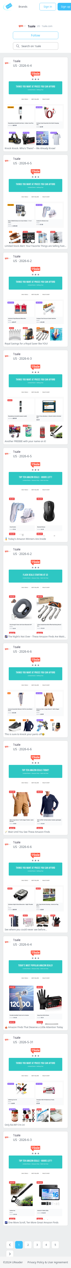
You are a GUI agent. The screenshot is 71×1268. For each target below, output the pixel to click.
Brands (23, 6)
